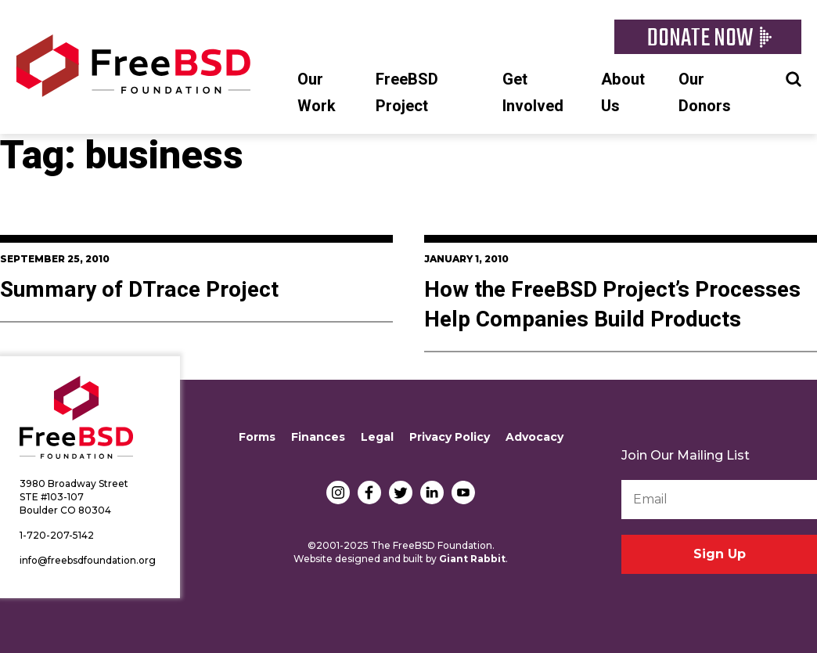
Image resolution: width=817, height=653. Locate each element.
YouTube (463, 492)
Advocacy (534, 437)
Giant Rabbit (472, 559)
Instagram (338, 492)
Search (793, 77)
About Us (623, 92)
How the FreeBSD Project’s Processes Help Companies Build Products (612, 305)
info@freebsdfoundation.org (88, 560)
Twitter (400, 492)
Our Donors (704, 92)
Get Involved (532, 92)
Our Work (316, 92)
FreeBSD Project (407, 92)
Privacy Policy (449, 437)
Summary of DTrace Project (139, 290)
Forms (257, 437)
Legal (377, 437)
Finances (318, 437)
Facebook (369, 492)
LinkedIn (432, 492)
